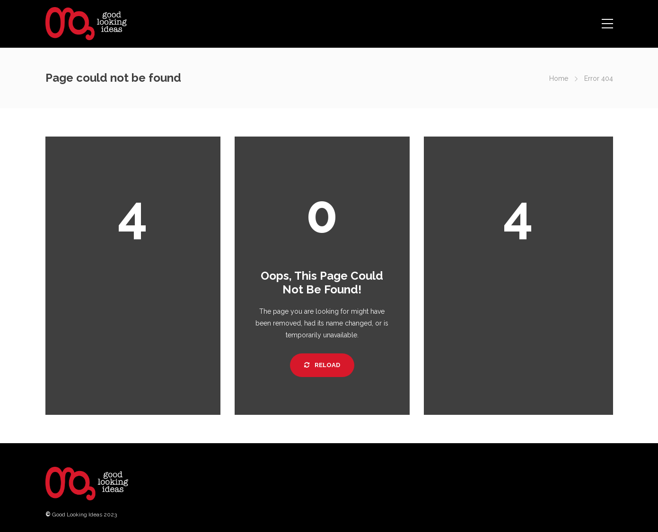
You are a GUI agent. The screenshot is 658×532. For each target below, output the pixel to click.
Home (558, 78)
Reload (322, 365)
